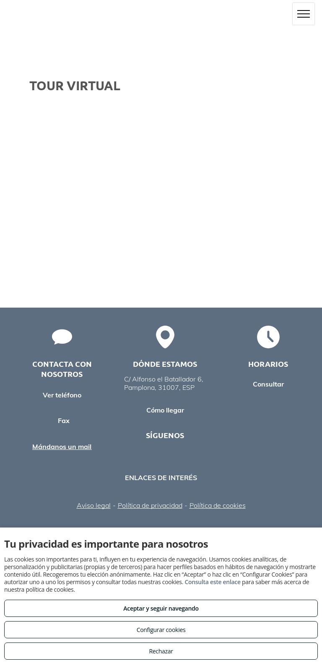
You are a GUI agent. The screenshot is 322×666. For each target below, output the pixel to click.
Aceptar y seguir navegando (160, 608)
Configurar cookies (161, 630)
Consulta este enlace (212, 582)
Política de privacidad (150, 505)
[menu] (303, 14)
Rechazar (161, 651)
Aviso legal (94, 505)
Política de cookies (218, 505)
